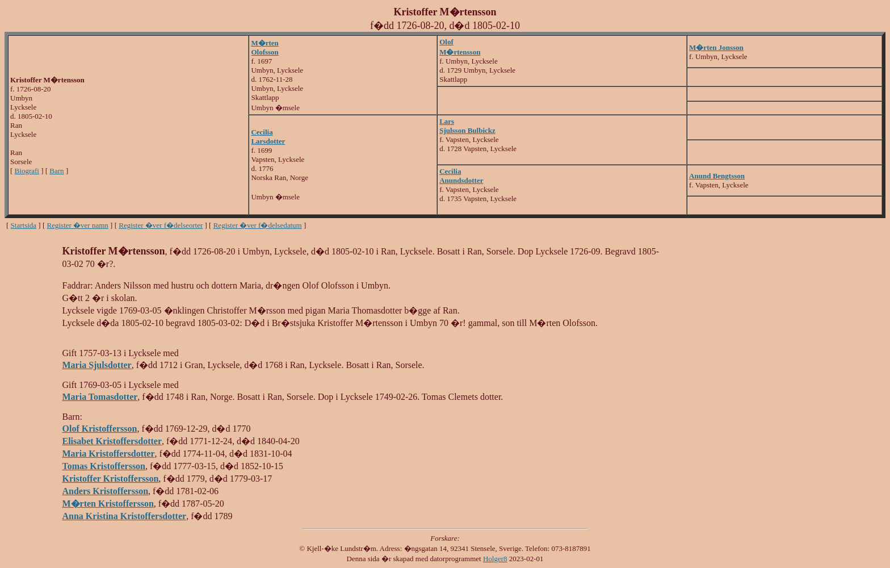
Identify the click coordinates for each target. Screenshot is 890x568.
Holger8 (495, 558)
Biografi (27, 170)
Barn (56, 170)
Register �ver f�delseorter (161, 225)
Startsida (24, 225)
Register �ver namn (77, 225)
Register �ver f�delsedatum (257, 225)
